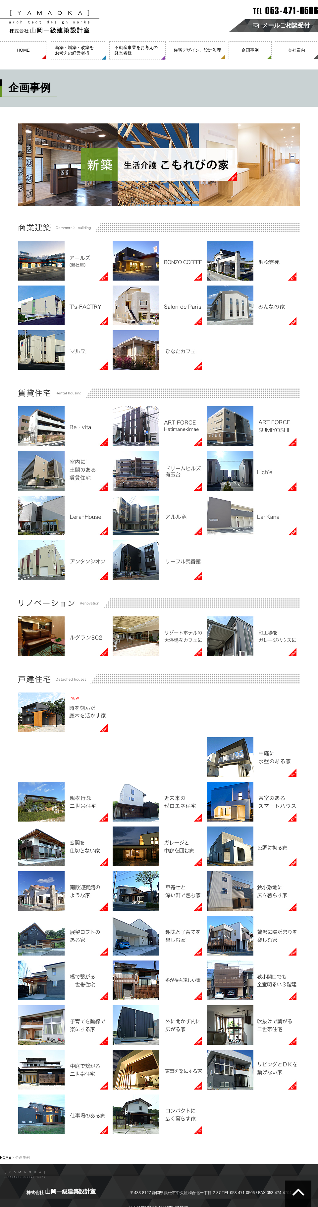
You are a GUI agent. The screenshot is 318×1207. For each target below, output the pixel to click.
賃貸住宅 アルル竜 (157, 515)
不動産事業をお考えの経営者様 (136, 50)
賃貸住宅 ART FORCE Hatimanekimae (157, 426)
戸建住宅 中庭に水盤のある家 (251, 757)
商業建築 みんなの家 (251, 305)
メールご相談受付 (281, 25)
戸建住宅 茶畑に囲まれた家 (157, 757)
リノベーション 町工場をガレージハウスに (251, 636)
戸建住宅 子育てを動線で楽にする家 (63, 1025)
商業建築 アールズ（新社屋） (63, 261)
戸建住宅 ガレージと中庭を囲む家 (157, 846)
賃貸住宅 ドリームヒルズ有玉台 (157, 471)
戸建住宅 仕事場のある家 (63, 1114)
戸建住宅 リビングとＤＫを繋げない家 (251, 1070)
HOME (23, 50)
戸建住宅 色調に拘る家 (251, 846)
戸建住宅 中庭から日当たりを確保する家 (251, 712)
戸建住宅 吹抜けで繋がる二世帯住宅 (251, 1025)
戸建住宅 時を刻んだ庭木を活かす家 (63, 712)
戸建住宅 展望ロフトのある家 (63, 936)
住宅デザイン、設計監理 (197, 50)
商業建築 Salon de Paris (157, 305)
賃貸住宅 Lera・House (63, 515)
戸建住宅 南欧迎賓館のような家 (63, 891)
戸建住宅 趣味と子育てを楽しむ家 (157, 936)
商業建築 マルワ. (63, 350)
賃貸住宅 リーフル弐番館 (157, 560)
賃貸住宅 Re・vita (63, 426)
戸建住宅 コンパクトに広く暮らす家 (157, 1114)
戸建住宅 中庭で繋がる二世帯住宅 (63, 1070)
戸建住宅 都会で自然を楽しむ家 (63, 757)
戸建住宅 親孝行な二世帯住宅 (63, 802)
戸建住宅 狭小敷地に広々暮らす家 (251, 891)
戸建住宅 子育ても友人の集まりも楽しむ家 (157, 712)
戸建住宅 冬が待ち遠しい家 (157, 980)
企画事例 (250, 50)
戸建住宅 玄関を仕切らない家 (63, 846)
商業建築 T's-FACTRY (63, 305)
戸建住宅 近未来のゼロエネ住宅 (157, 802)
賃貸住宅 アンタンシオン (63, 560)
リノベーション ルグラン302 (63, 636)
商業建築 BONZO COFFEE (157, 261)
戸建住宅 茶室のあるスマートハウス (251, 802)
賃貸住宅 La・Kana (251, 515)
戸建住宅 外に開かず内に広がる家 (157, 1025)
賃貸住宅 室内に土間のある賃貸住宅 (63, 471)
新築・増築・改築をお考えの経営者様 (74, 50)
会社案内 (296, 50)
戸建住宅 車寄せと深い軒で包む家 (157, 891)
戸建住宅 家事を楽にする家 (157, 1070)
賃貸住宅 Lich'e (251, 471)
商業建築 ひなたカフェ (157, 350)
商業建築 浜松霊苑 (251, 261)
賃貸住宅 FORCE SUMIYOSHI (251, 426)
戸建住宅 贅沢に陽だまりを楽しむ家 (251, 936)
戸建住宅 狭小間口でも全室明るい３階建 (251, 980)
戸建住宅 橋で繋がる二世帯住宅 (63, 980)
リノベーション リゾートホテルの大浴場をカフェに (157, 636)
